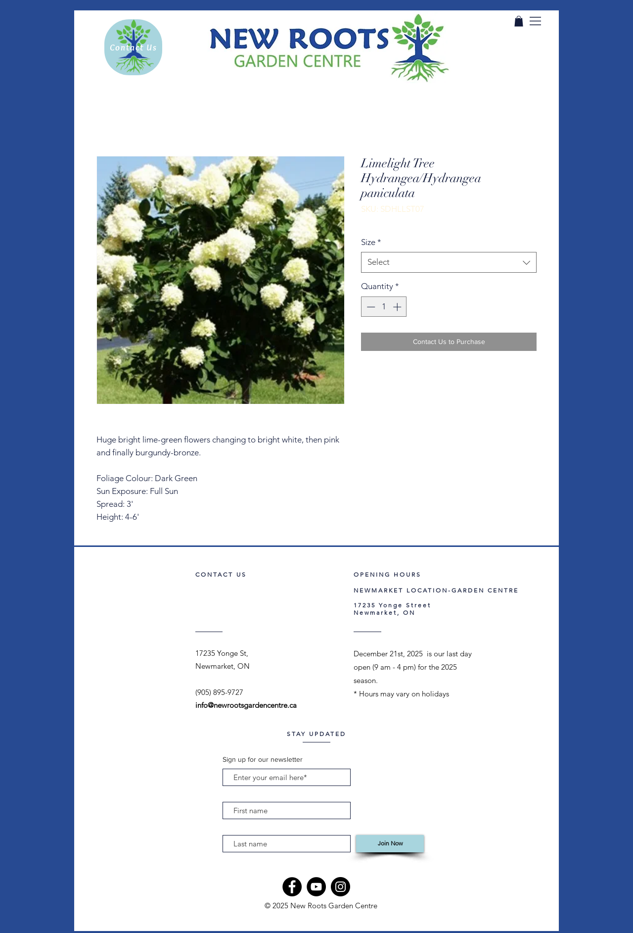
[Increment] (398, 307)
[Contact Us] (133, 47)
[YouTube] (316, 886)
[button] (535, 21)
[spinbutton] (384, 307)
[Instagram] (340, 886)
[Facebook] (292, 886)
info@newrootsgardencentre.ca (246, 705)
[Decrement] (369, 307)
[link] (518, 21)
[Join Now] (390, 843)
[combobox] (449, 262)
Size (371, 242)
